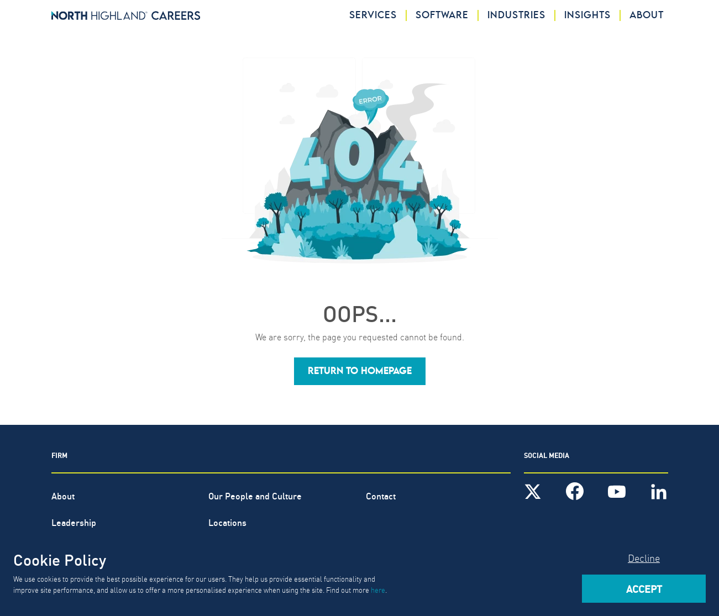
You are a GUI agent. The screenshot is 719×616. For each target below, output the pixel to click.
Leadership (73, 521)
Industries (516, 15)
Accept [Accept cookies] (644, 588)
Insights (587, 15)
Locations (227, 521)
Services (373, 15)
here (378, 589)
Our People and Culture (255, 495)
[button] (360, 371)
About (646, 15)
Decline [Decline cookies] (644, 558)
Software (442, 15)
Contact (381, 495)
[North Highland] (126, 15)
